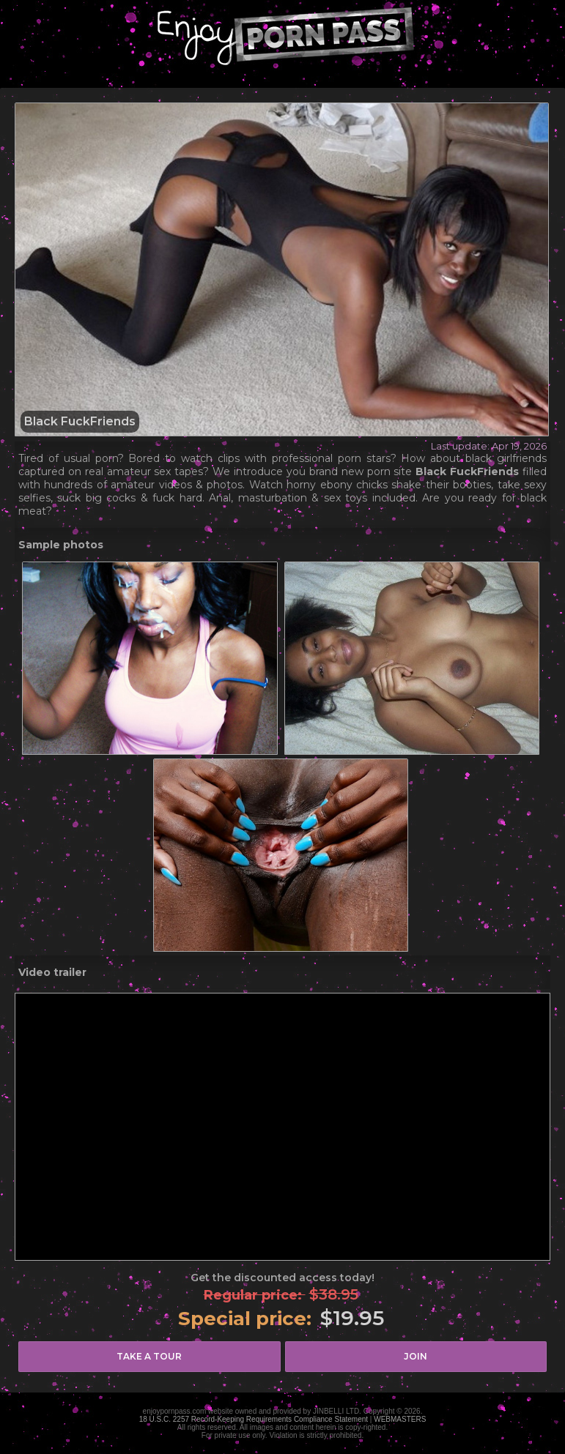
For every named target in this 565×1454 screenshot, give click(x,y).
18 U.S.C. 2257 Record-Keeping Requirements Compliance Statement (253, 1419)
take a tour (149, 1356)
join (415, 1356)
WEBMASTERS (400, 1419)
